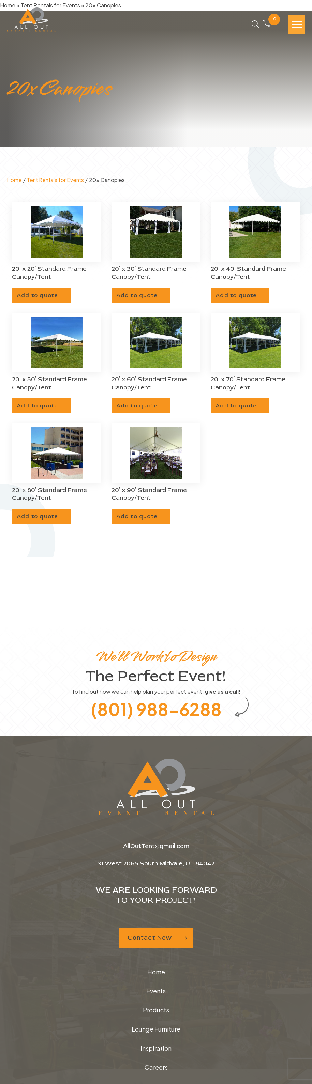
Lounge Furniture (156, 1030)
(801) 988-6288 (156, 709)
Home (14, 179)
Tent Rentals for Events (57, 179)
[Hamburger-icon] (296, 25)
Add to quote (39, 294)
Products (156, 1011)
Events (156, 992)
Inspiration (156, 1049)
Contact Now (156, 939)
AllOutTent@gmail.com (156, 847)
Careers (156, 1068)
